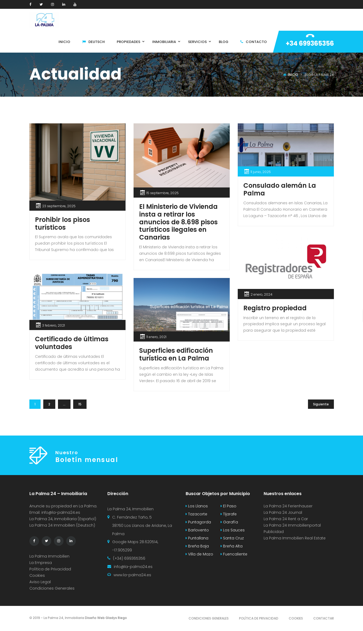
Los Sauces (233, 530)
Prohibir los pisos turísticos (62, 223)
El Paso (228, 506)
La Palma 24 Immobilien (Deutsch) (62, 525)
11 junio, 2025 (261, 172)
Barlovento (197, 530)
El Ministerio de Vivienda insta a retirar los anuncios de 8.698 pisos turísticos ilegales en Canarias (178, 222)
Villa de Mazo (199, 554)
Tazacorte (196, 514)
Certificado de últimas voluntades (71, 343)
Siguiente (321, 404)
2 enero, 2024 (261, 294)
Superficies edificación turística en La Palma (176, 354)
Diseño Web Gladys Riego (105, 618)
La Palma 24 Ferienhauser (288, 506)
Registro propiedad (275, 308)
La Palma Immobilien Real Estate (295, 538)
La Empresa (40, 562)
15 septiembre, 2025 (162, 193)
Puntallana (197, 538)
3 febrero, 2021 (53, 325)
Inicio (293, 74)
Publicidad (274, 531)
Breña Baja (197, 546)
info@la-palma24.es (60, 512)
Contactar (323, 618)
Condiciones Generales (52, 588)
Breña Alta (232, 546)
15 (79, 404)
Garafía (229, 522)
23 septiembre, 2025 (59, 206)
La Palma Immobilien (49, 556)
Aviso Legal (40, 582)
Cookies (37, 575)
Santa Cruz (232, 538)
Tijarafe (229, 514)
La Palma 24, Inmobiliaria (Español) (62, 519)
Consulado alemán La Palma (279, 189)
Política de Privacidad (50, 569)
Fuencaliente (234, 554)
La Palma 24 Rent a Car (286, 519)
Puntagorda (198, 522)
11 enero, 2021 (156, 337)
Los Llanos (197, 506)
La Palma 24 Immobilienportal (292, 525)
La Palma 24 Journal (283, 512)
